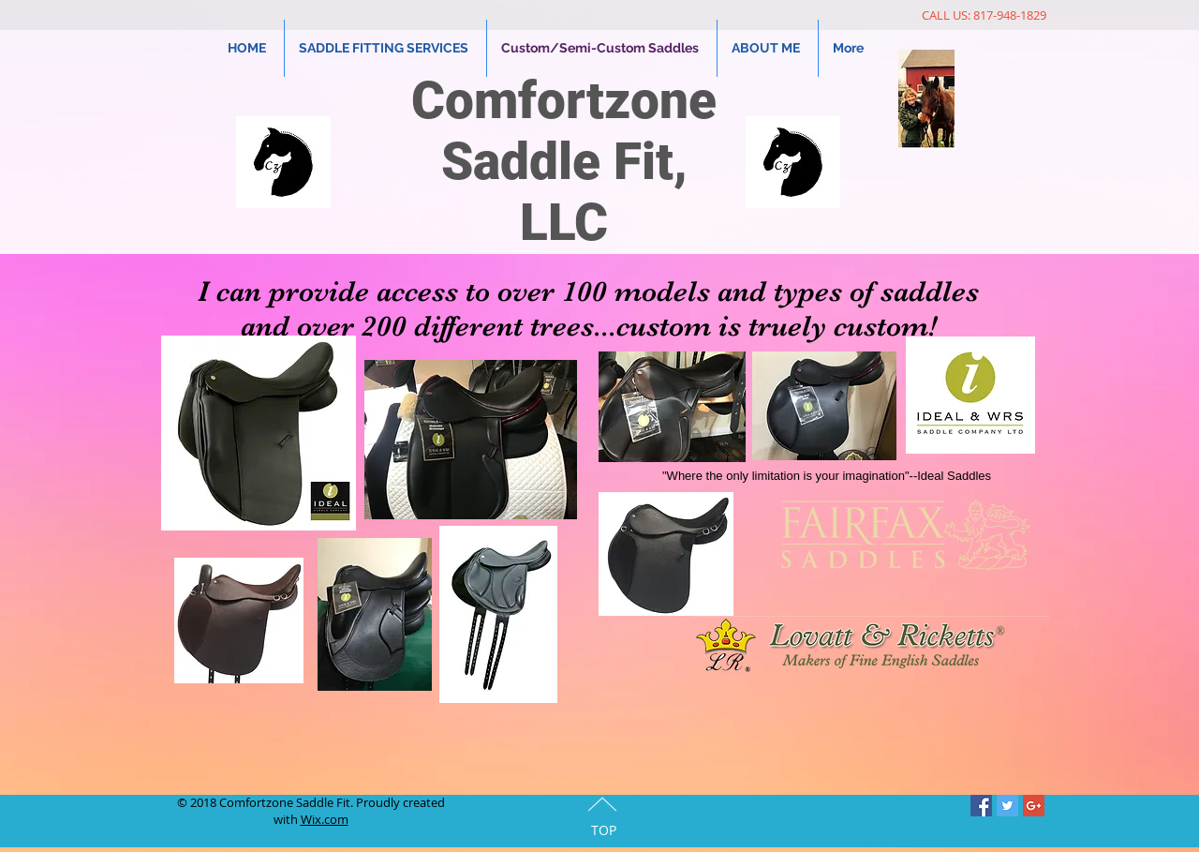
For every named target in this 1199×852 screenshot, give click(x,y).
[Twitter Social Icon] (1007, 805)
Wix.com (324, 819)
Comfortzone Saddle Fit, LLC (564, 161)
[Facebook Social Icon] (981, 805)
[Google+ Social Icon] (1033, 805)
